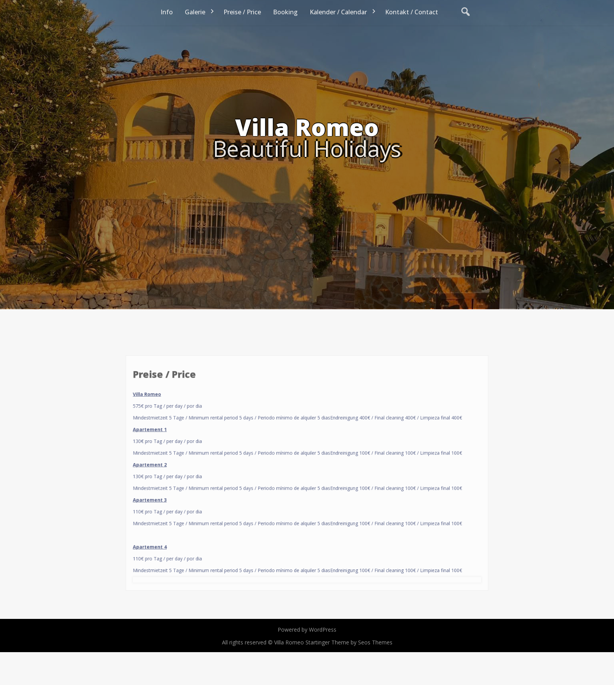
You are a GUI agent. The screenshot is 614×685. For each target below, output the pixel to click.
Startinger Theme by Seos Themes (348, 642)
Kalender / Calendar (338, 12)
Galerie (195, 12)
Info (166, 12)
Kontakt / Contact (411, 12)
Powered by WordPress (307, 629)
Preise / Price (242, 12)
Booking (285, 12)
